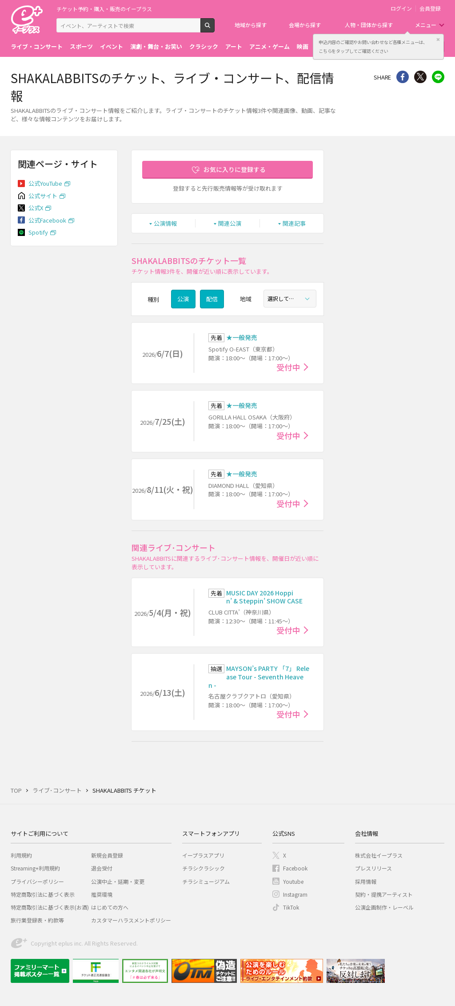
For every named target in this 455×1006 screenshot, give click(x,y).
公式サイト (42, 196)
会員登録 (430, 8)
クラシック (203, 46)
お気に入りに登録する (235, 169)
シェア (402, 77)
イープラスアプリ (203, 855)
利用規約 (21, 855)
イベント (111, 46)
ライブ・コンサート (37, 46)
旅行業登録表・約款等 (37, 920)
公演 (183, 299)
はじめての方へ (109, 907)
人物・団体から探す (369, 24)
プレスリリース (373, 868)
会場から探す (305, 24)
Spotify (38, 232)
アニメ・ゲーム (269, 46)
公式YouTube (45, 183)
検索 (214, 28)
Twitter (420, 77)
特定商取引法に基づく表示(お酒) (50, 907)
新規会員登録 (107, 855)
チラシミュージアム (206, 881)
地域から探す (251, 24)
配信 (212, 299)
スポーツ (81, 46)
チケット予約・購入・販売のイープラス (104, 8)
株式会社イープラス (379, 855)
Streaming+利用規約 (35, 868)
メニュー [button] (425, 24)
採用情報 (365, 881)
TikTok (291, 907)
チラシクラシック (203, 868)
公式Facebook (47, 220)
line (438, 77)
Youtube (293, 881)
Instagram (295, 894)
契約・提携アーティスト (384, 894)
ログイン (401, 8)
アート (233, 46)
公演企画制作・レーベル (384, 907)
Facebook (295, 868)
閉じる (438, 39)
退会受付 (101, 868)
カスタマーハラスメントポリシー (131, 920)
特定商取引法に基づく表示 (43, 894)
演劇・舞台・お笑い (156, 46)
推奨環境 (101, 894)
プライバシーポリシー (37, 881)
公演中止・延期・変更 (117, 881)
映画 (302, 46)
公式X (35, 208)
